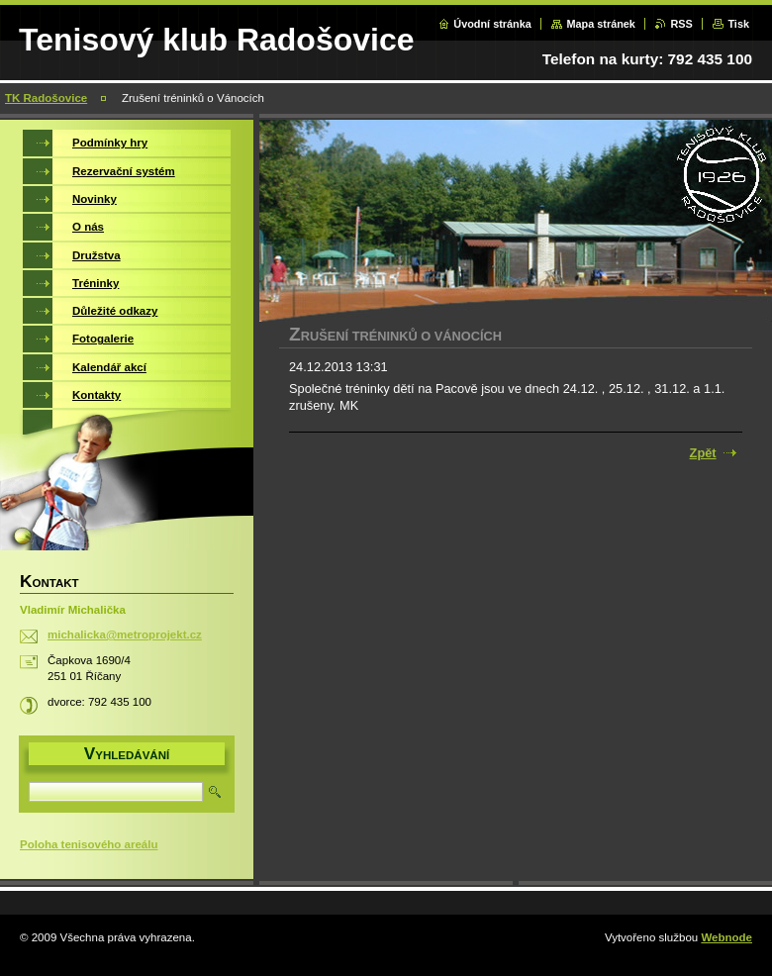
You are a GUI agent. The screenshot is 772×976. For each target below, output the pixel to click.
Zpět (703, 452)
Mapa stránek (600, 24)
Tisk (738, 24)
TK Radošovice (46, 98)
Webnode (726, 937)
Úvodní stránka (492, 24)
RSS (681, 24)
